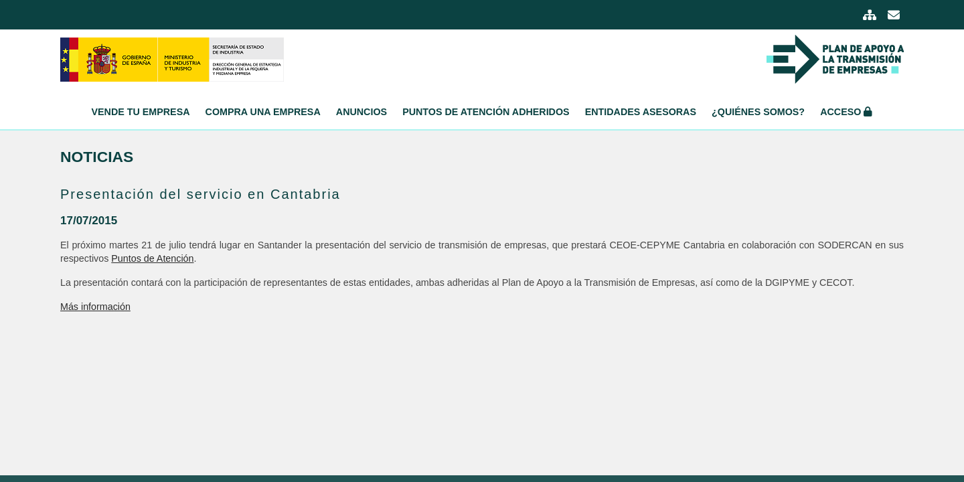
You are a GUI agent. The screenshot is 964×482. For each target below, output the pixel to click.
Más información (95, 306)
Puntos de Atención (152, 258)
